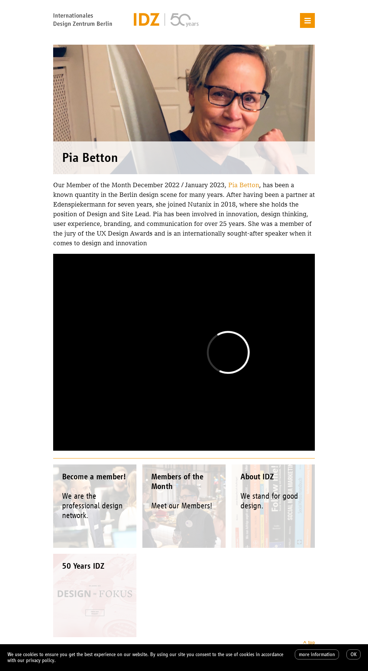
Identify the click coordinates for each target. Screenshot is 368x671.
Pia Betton (243, 185)
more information (317, 654)
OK (353, 654)
